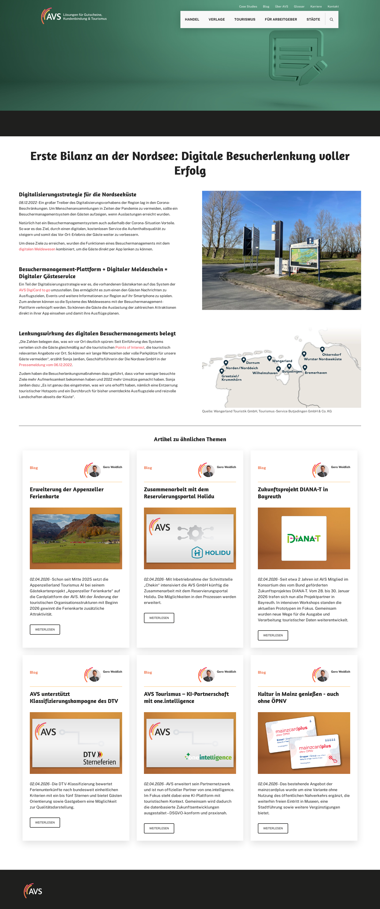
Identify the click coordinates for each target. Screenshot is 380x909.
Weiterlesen (45, 629)
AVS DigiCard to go (34, 290)
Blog (266, 6)
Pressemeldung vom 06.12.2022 (45, 365)
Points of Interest (129, 347)
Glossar (299, 6)
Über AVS (281, 6)
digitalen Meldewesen (37, 249)
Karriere (316, 6)
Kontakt (333, 6)
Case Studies (248, 6)
